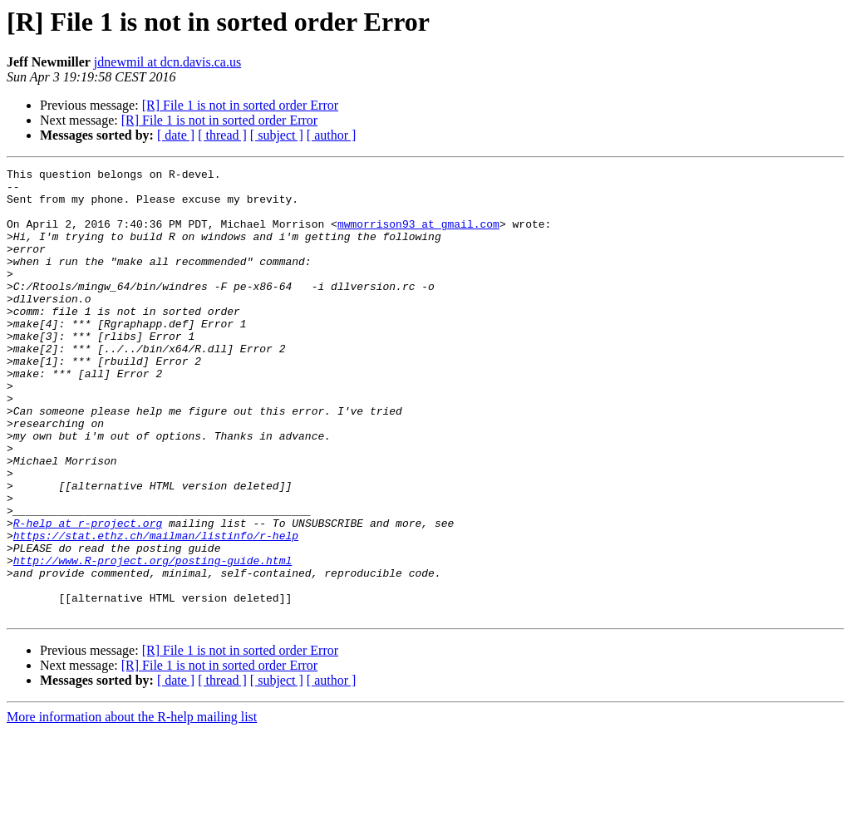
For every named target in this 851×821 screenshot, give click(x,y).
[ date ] (175, 135)
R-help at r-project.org (87, 594)
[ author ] (332, 135)
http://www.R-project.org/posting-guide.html (152, 639)
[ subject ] (276, 135)
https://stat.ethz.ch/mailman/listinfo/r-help (155, 609)
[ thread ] (222, 135)
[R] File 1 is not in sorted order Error (240, 105)
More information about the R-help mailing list (132, 806)
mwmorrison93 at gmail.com (418, 236)
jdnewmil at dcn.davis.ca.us (167, 62)
